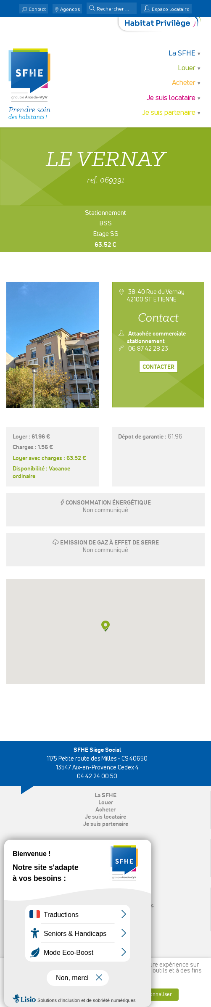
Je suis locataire (171, 98)
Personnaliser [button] (155, 994)
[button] (92, 9)
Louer (186, 68)
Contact (37, 9)
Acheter (183, 83)
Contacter (158, 367)
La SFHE (182, 53)
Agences (70, 9)
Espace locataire (171, 9)
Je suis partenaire (168, 112)
